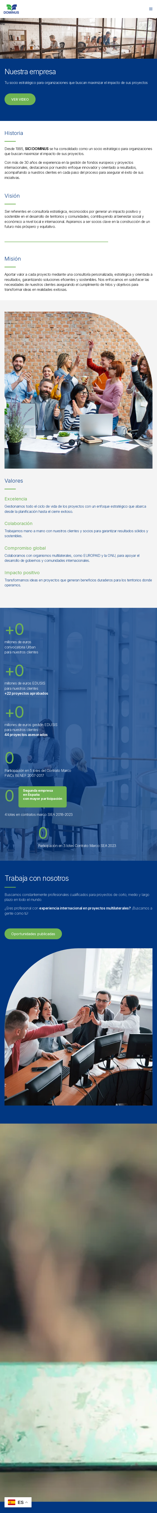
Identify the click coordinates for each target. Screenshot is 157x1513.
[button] (20, 99)
